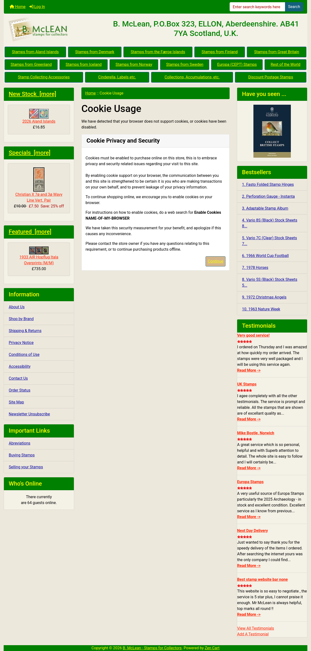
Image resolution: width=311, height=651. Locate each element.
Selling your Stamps (26, 467)
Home (18, 6)
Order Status (19, 390)
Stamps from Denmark (94, 52)
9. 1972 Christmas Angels (264, 297)
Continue (215, 261)
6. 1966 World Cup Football (265, 255)
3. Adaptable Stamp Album (265, 208)
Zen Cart (212, 648)
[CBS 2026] (272, 130)
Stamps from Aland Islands (35, 52)
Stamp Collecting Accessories (44, 77)
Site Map (16, 402)
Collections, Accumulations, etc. (192, 77)
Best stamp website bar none (262, 579)
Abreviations (19, 443)
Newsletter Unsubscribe (29, 414)
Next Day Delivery (252, 530)
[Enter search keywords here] (257, 6)
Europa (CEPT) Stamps (237, 64)
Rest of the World (285, 64)
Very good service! (253, 335)
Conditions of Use (24, 354)
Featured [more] (30, 231)
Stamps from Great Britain (276, 52)
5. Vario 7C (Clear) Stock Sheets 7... (269, 241)
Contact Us (18, 378)
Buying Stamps (22, 455)
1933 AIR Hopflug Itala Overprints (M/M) (38, 256)
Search (294, 6)
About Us (17, 307)
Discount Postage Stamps (270, 77)
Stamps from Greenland (31, 64)
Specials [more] (30, 152)
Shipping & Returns (25, 330)
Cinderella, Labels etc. (117, 77)
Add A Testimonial (253, 634)
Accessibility (20, 366)
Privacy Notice (21, 342)
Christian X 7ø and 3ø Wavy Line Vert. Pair (38, 185)
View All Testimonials (255, 628)
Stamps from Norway (134, 64)
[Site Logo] (54, 29)
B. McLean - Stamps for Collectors (152, 648)
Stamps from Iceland (84, 64)
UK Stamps (247, 384)
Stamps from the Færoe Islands (158, 52)
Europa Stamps (250, 482)
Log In (37, 6)
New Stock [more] (32, 94)
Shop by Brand (21, 319)
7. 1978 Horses (255, 267)
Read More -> (248, 370)
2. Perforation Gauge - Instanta (268, 196)
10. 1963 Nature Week (261, 309)
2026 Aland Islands (38, 116)
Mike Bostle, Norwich (255, 433)
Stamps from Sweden (184, 64)
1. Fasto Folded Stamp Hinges (268, 184)
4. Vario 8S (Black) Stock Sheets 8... (269, 223)
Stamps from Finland (219, 52)
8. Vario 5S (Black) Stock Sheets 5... (269, 282)
